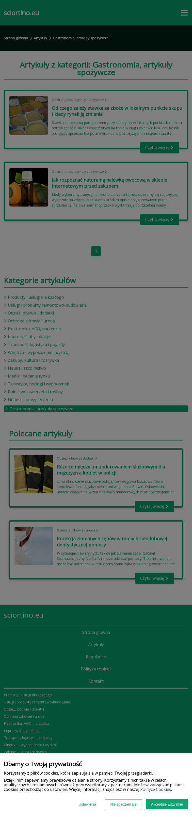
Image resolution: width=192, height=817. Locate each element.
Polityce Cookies (155, 789)
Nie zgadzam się (123, 804)
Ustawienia (87, 804)
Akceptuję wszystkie (167, 804)
